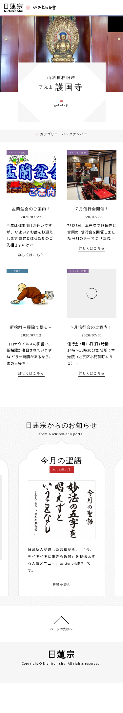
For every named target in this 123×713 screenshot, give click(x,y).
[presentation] (13, 546)
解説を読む (61, 613)
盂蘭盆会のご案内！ (31, 229)
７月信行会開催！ (92, 229)
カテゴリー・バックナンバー (65, 156)
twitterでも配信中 (76, 591)
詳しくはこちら (31, 275)
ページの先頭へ (61, 658)
